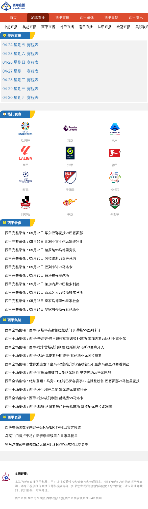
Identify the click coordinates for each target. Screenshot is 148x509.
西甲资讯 (136, 17)
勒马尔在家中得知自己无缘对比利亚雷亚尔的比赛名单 (46, 444)
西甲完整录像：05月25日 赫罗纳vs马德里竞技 (40, 250)
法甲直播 (105, 27)
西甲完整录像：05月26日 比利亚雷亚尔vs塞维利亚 (44, 242)
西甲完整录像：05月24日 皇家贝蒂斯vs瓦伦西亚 (42, 309)
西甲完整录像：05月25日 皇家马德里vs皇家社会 (42, 301)
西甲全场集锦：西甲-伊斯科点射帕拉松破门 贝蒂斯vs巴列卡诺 (53, 330)
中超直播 (11, 27)
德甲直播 (67, 27)
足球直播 (38, 17)
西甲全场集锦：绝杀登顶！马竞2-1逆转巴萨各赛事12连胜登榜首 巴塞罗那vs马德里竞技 (72, 381)
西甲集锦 (111, 17)
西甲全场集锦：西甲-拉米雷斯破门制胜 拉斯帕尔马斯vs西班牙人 (54, 347)
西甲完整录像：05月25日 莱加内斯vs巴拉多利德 (42, 284)
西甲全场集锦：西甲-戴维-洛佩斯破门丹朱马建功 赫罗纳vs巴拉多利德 (58, 407)
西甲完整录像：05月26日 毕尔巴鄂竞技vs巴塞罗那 (44, 233)
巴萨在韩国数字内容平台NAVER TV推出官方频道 (43, 427)
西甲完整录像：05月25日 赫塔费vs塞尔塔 (37, 275)
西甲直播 (62, 17)
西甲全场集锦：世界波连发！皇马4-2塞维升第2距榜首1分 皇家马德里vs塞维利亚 (67, 364)
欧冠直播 (123, 27)
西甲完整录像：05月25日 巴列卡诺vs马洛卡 (39, 267)
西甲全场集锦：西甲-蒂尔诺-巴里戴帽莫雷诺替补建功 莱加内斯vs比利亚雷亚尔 (65, 338)
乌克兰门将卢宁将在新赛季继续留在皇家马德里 (41, 436)
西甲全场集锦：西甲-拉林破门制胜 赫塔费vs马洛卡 (44, 398)
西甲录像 (87, 17)
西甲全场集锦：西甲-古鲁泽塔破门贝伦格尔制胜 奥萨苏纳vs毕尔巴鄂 (58, 373)
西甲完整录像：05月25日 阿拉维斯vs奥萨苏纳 (40, 258)
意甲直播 (86, 27)
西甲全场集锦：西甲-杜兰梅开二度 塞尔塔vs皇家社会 (46, 390)
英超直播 (29, 27)
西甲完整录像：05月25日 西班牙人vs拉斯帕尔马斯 (44, 292)
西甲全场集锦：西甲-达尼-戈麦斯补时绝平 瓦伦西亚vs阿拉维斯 (53, 356)
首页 (13, 17)
